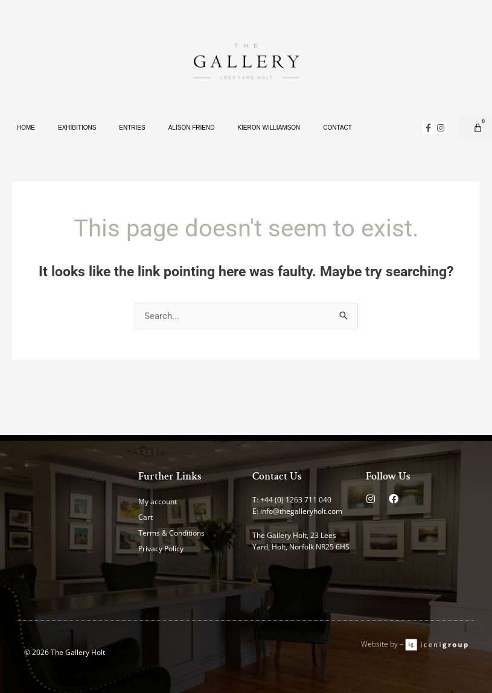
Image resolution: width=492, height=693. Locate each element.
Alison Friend (191, 127)
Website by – (383, 644)
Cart (145, 517)
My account (157, 501)
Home (26, 127)
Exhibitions (77, 127)
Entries (132, 127)
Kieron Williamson (268, 127)
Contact (337, 127)
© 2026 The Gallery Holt (64, 652)
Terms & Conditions (171, 533)
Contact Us (277, 476)
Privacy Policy (161, 548)
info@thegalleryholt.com (301, 511)
